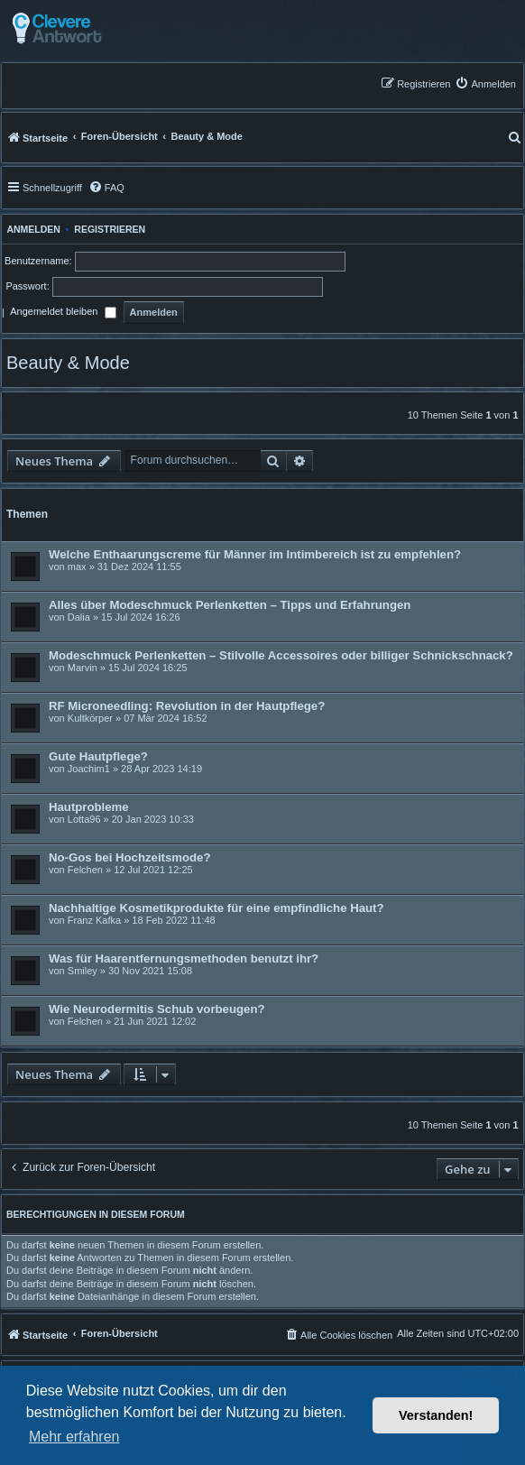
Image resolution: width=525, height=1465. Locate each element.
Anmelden (31, 229)
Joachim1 (89, 768)
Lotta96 (84, 819)
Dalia (79, 617)
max (77, 566)
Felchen (85, 869)
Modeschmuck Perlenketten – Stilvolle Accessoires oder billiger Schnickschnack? (281, 655)
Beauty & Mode (68, 363)
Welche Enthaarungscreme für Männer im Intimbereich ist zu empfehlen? (255, 554)
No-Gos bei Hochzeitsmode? (130, 857)
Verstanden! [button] (436, 1415)
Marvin (82, 667)
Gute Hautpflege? (98, 756)
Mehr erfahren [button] (74, 1436)
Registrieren (109, 229)
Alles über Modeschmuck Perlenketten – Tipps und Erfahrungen (229, 605)
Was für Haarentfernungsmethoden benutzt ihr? (183, 958)
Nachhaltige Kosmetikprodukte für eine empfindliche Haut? (216, 908)
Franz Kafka (94, 920)
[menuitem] (485, 83)
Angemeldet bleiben (62, 313)
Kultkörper (90, 718)
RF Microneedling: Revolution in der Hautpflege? (187, 706)
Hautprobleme (89, 807)
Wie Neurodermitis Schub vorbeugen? (157, 1009)
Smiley (82, 970)
